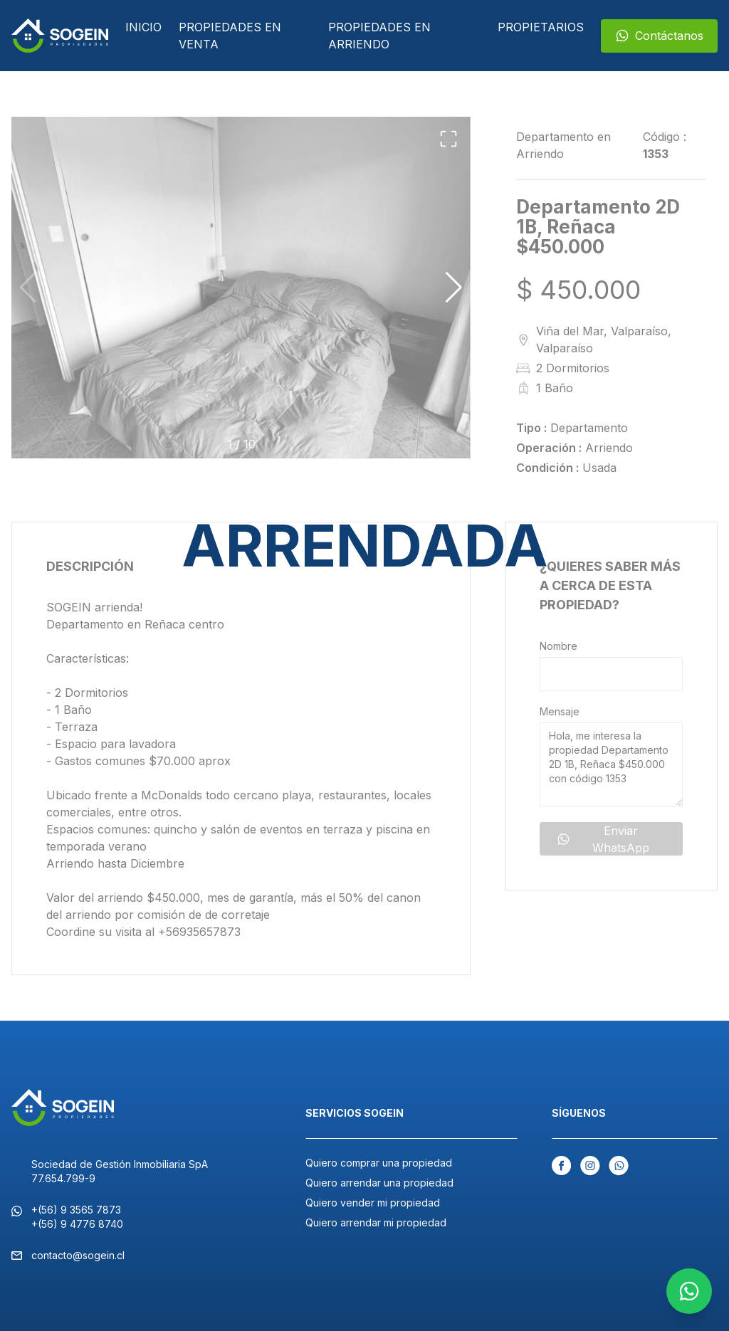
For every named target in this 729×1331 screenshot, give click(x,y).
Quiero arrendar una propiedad (379, 1183)
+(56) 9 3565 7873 (76, 1210)
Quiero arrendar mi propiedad (375, 1222)
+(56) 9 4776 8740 (77, 1224)
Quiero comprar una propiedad (378, 1163)
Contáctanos (659, 35)
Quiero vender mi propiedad (372, 1202)
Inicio (143, 27)
